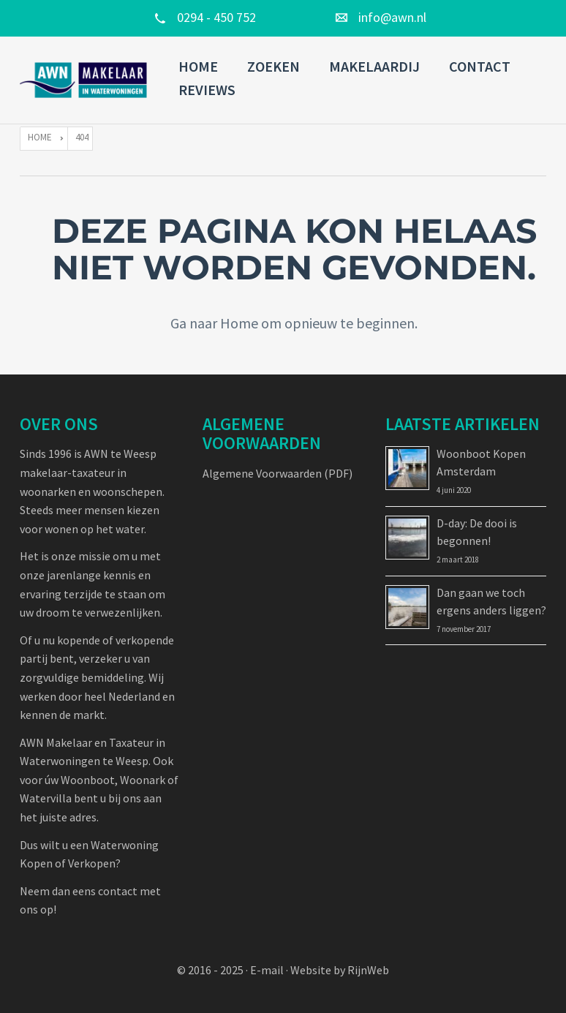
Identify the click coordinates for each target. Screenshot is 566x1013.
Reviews (206, 89)
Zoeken (273, 66)
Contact (479, 66)
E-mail (267, 970)
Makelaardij (374, 66)
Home (198, 66)
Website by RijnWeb (339, 970)
